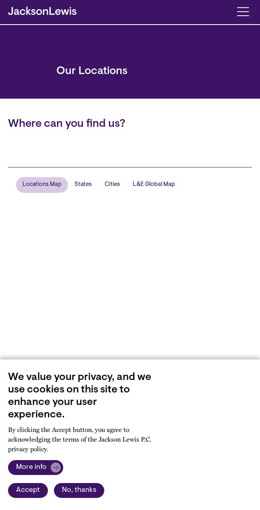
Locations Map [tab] (42, 185)
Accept (28, 490)
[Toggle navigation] (243, 11)
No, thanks (79, 490)
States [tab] (83, 185)
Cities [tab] (112, 185)
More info (31, 467)
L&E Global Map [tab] (154, 185)
